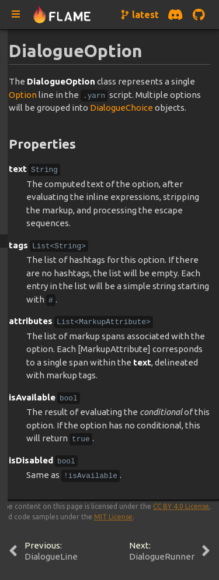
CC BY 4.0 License (181, 506)
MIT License (113, 517)
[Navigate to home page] (62, 14)
